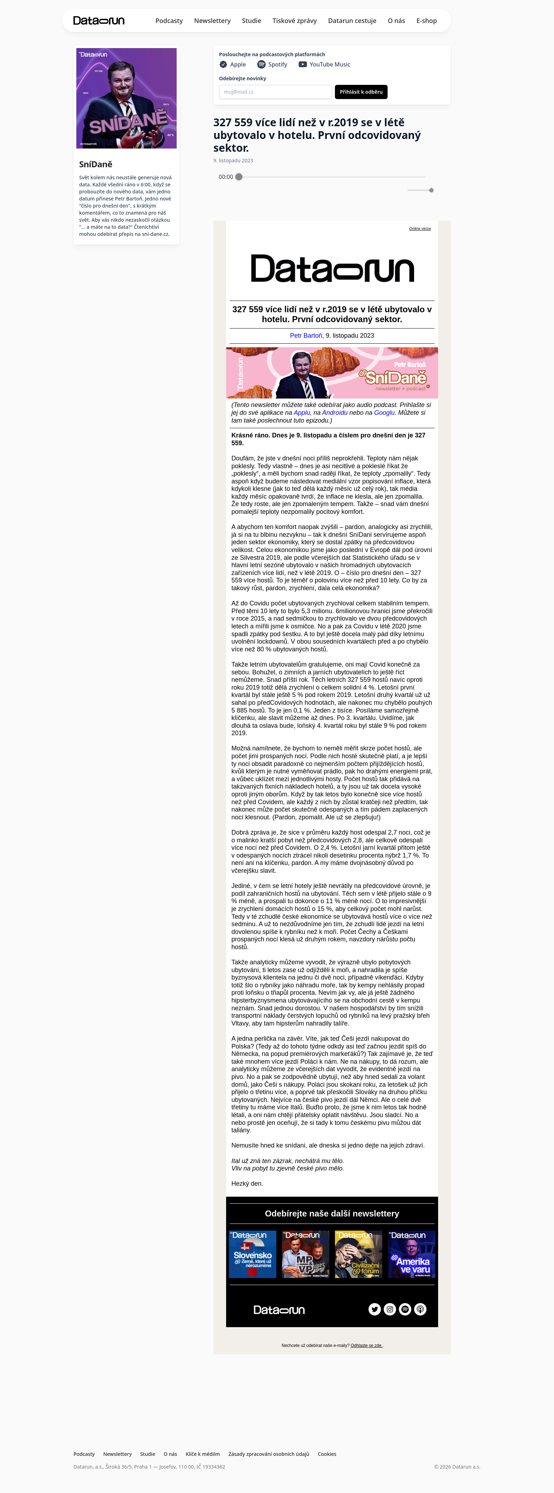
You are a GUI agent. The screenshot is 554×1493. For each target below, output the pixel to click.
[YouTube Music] (324, 64)
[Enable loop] (223, 190)
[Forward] (340, 190)
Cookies (327, 1454)
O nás (396, 20)
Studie (251, 20)
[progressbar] (332, 176)
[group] (325, 185)
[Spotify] (272, 64)
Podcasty (169, 20)
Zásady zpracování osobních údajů (269, 1454)
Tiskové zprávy (295, 20)
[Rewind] (309, 190)
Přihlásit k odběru (361, 91)
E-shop (427, 20)
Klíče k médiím (202, 1454)
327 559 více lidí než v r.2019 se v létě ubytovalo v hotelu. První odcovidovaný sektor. (317, 135)
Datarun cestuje (352, 20)
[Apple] (232, 64)
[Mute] (400, 190)
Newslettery (212, 20)
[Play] (325, 190)
